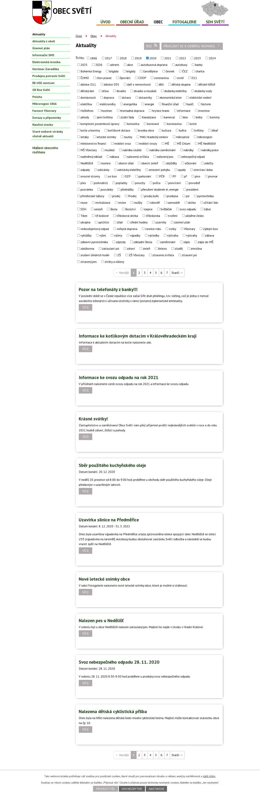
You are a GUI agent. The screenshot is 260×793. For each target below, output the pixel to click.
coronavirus (161, 78)
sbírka (192, 202)
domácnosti (88, 97)
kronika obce (146, 130)
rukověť (155, 202)
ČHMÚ (85, 78)
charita (199, 71)
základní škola (142, 242)
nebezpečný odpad (193, 157)
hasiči (189, 104)
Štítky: (80, 58)
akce (130, 65)
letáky (85, 137)
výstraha (172, 235)
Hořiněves (87, 111)
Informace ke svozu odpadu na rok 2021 (119, 377)
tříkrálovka (153, 216)
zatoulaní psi (110, 248)
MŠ (167, 143)
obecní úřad (125, 163)
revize (122, 202)
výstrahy (191, 235)
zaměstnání (167, 242)
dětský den (87, 91)
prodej (116, 196)
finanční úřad (170, 104)
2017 (108, 58)
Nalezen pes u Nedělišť (101, 620)
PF (174, 176)
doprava (109, 97)
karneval (169, 117)
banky (198, 65)
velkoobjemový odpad (95, 229)
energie (149, 104)
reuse (84, 202)
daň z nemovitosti (139, 84)
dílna (105, 91)
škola (113, 209)
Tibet (84, 216)
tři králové (102, 216)
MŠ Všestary (89, 150)
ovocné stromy (90, 176)
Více (85, 307)
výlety (118, 235)
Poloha (37, 97)
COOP (142, 78)
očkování (190, 163)
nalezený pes (165, 157)
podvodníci (101, 183)
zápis (186, 242)
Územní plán (41, 48)
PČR (162, 176)
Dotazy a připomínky (46, 118)
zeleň (146, 248)
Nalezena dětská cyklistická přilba (113, 711)
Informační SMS (43, 55)
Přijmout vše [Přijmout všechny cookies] (105, 789)
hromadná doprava (132, 111)
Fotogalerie (184, 22)
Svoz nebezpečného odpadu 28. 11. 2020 (119, 662)
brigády (130, 71)
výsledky (153, 235)
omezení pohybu (159, 170)
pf (185, 176)
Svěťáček (166, 209)
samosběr (174, 202)
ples (83, 183)
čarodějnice (150, 71)
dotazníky (145, 97)
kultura (166, 130)
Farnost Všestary (44, 111)
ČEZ (185, 71)
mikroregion (204, 137)
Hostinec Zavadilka (45, 69)
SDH (83, 209)
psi (187, 196)
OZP (128, 176)
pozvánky (107, 189)
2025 (84, 65)
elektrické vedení (200, 97)
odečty (208, 163)
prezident (192, 189)
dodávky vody (203, 91)
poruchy (140, 183)
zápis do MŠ (205, 242)
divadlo (121, 91)
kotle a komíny (90, 130)
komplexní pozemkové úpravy (100, 124)
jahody (85, 117)
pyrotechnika (205, 196)
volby (172, 229)
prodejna (172, 196)
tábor (207, 209)
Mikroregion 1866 (44, 104)
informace (183, 111)
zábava (209, 235)
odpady (85, 170)
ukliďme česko (194, 216)
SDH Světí (215, 22)
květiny (199, 130)
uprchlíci (103, 222)
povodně (194, 183)
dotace (126, 97)
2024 (212, 58)
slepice (148, 209)
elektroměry (108, 104)
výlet (102, 235)
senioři (98, 209)
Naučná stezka (42, 124)
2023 (197, 58)
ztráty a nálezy (114, 262)
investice (204, 111)
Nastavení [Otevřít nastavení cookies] (156, 789)
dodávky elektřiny (175, 91)
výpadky (135, 235)
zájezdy (121, 242)
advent (114, 65)
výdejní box (210, 229)
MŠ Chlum (183, 143)
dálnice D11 (88, 84)
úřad (119, 222)
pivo (197, 176)
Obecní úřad (132, 22)
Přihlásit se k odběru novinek (192, 46)
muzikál (110, 150)
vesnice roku (153, 229)
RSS (152, 46)
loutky (128, 137)
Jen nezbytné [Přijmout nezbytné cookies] (132, 789)
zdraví (131, 248)
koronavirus (174, 124)
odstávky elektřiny (129, 170)
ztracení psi (189, 255)
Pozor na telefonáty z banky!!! (108, 289)
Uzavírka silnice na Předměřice (109, 520)
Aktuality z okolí (43, 41)
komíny (215, 117)
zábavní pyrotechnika (94, 242)
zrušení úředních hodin (95, 255)
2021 (167, 58)
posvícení (174, 183)
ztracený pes (89, 262)
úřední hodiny (139, 222)
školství (130, 209)
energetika (130, 104)
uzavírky (160, 222)
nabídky (188, 150)
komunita (133, 124)
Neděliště (87, 163)
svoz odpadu (188, 209)
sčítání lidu (211, 202)
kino (185, 117)
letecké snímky (106, 137)
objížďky (171, 163)
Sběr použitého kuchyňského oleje (112, 465)
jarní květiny (105, 117)
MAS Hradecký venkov (154, 137)
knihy (199, 117)
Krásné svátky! (93, 419)
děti (161, 84)
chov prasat (104, 78)
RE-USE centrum (43, 83)
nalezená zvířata (138, 157)
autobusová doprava (154, 65)
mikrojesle (182, 137)
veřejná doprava (127, 229)
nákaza (114, 157)
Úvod (106, 22)
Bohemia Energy (91, 71)
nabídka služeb (132, 150)
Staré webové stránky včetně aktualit (47, 134)
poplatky (121, 183)
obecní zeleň (149, 163)
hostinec (106, 111)
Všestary (189, 229)
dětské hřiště (206, 84)
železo (162, 248)
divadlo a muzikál (145, 91)
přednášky (127, 189)
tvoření (173, 216)
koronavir (153, 124)
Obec (158, 22)
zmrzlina (196, 248)
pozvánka (87, 189)
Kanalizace (149, 117)
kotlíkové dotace (119, 130)
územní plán (182, 222)
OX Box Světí (41, 90)
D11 (194, 78)
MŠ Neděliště (207, 143)
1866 (93, 58)
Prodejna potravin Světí (48, 76)
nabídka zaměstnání (162, 150)
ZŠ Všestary (136, 255)
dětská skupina (181, 84)
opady (182, 170)
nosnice (106, 163)
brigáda (113, 71)
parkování (144, 176)
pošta (156, 183)
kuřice (182, 130)
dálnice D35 (111, 84)
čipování (125, 78)
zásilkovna (87, 248)
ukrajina (85, 222)
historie (206, 104)
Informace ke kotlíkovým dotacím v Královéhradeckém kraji (137, 336)
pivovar (213, 176)
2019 (138, 58)
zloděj (179, 248)
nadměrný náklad (91, 157)
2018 (123, 58)
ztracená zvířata (163, 255)
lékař (214, 130)
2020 (152, 58)
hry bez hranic (160, 111)
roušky (138, 202)
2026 (98, 65)
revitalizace (102, 202)
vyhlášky (86, 235)
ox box (112, 176)
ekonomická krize (171, 97)
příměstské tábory (92, 196)
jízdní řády (127, 117)
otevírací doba (203, 170)
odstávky (103, 170)
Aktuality (38, 34)
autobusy (181, 65)
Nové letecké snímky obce (104, 579)
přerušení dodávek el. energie (160, 189)
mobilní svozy (148, 143)
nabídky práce (210, 150)
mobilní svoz (122, 143)
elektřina (86, 104)
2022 (182, 58)
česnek (170, 71)
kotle (193, 124)
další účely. (209, 776)
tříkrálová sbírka (127, 216)
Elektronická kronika (46, 62)
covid (180, 78)
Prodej (132, 196)
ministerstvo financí (93, 143)
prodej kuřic (151, 196)
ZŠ (119, 255)
